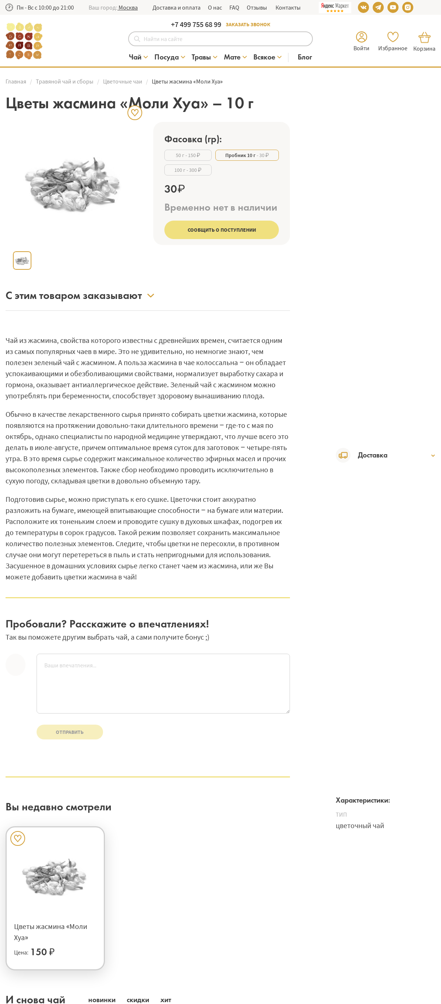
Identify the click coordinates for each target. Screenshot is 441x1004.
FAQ (234, 7)
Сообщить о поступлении (222, 230)
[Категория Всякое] (268, 57)
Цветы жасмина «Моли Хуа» (50, 932)
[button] (127, 7)
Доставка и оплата (177, 7)
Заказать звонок (248, 24)
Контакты (287, 7)
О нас (215, 7)
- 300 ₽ (187, 170)
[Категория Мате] (236, 57)
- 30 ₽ (247, 155)
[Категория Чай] (139, 57)
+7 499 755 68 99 (196, 24)
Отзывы (257, 7)
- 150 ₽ (188, 155)
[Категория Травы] (205, 57)
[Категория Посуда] (170, 57)
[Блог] (305, 57)
